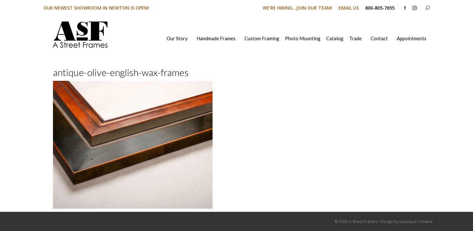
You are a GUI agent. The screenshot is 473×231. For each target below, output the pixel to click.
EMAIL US (349, 8)
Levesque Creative (416, 221)
